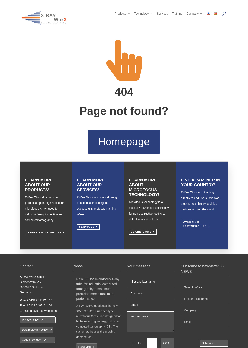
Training (177, 13)
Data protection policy (35, 335)
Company (192, 13)
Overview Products (44, 235)
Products (120, 13)
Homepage (124, 141)
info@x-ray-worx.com (43, 317)
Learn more (141, 234)
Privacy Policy (30, 325)
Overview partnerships (195, 227)
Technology (141, 13)
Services (162, 13)
